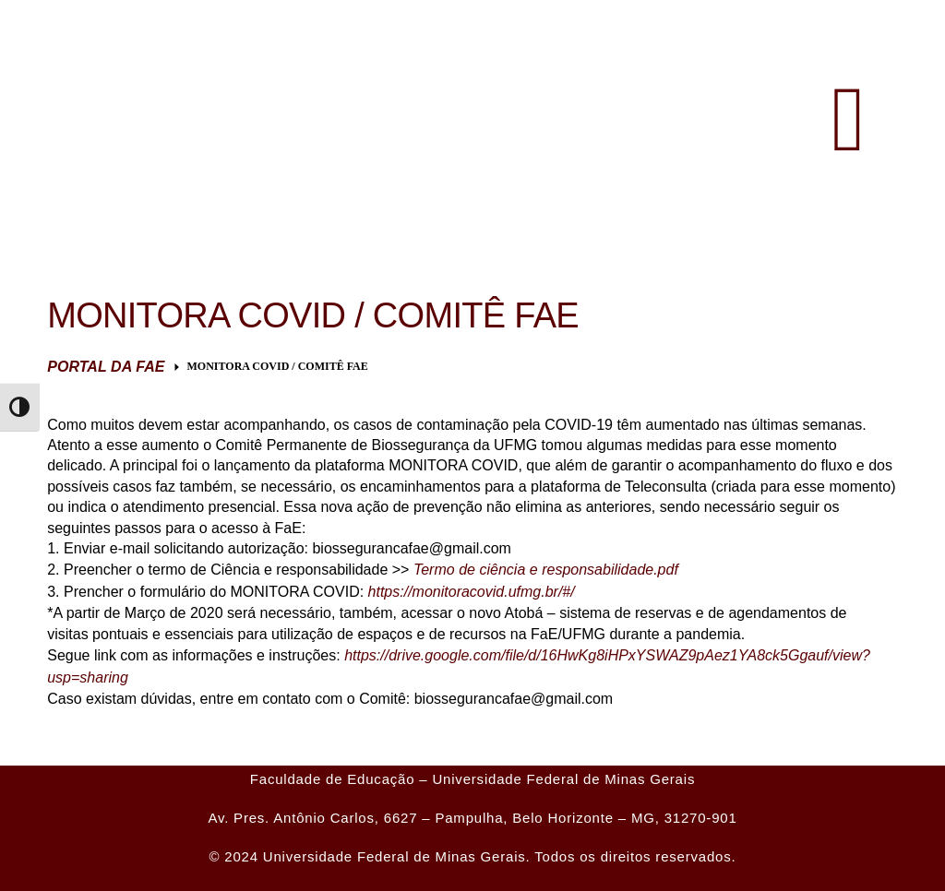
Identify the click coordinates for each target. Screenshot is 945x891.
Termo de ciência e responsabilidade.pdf (545, 569)
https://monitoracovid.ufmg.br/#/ (471, 592)
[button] (848, 120)
